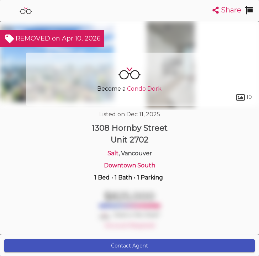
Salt (112, 153)
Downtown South (129, 165)
